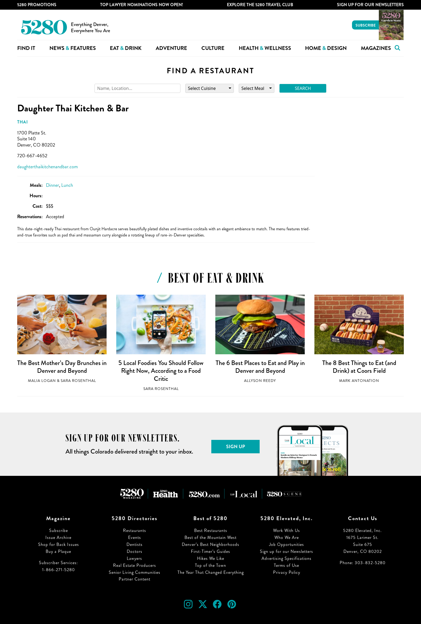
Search (303, 88)
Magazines (376, 48)
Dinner (52, 185)
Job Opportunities (286, 544)
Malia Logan (42, 380)
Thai (22, 122)
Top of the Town (210, 565)
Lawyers (134, 558)
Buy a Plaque (58, 551)
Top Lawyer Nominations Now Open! (141, 5)
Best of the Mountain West (210, 537)
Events (134, 537)
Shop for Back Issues (58, 544)
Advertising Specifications (286, 558)
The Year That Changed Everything (210, 572)
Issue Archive (58, 537)
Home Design (326, 48)
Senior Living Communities (134, 572)
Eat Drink (125, 48)
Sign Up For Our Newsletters (370, 5)
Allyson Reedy (260, 380)
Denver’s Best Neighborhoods (210, 544)
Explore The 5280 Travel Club (260, 5)
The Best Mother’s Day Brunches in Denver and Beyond (62, 366)
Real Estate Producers (134, 565)
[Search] (137, 88)
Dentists (134, 544)
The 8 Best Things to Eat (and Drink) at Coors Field (359, 366)
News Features (72, 48)
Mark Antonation (359, 380)
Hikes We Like (210, 558)
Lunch (67, 185)
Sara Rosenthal (78, 380)
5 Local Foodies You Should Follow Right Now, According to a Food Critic (161, 370)
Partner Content (134, 579)
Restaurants (134, 530)
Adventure (171, 48)
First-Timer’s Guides (210, 551)
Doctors (134, 551)
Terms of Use (286, 565)
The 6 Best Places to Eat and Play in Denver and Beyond (260, 366)
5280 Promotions (36, 5)
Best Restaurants (210, 530)
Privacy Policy (286, 572)
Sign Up (235, 446)
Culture (212, 48)
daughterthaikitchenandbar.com (47, 166)
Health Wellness (265, 48)
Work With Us (286, 530)
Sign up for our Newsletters (286, 551)
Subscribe (365, 25)
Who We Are (286, 537)
